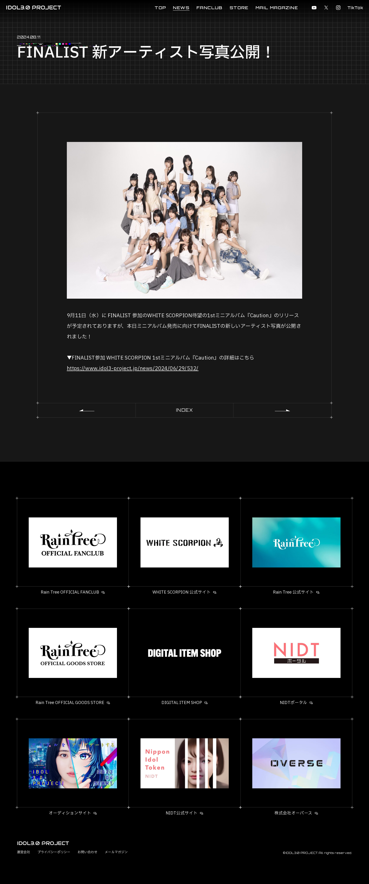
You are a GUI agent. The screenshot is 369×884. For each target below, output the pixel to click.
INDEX (184, 410)
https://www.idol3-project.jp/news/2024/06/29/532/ (133, 368)
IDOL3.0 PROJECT (33, 7)
